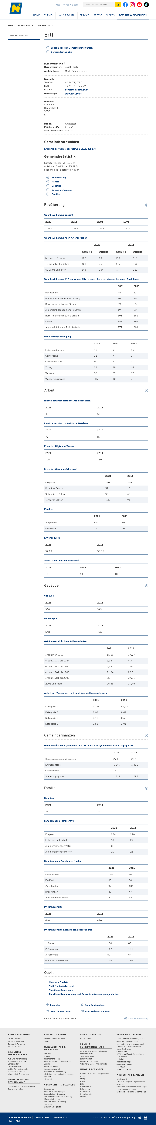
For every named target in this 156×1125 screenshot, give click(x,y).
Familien (47, 1054)
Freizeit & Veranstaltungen (54, 1039)
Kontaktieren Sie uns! (97, 1011)
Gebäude (53, 185)
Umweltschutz (86, 1094)
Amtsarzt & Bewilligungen (54, 1091)
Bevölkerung (56, 177)
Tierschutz (48, 1079)
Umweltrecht (85, 1091)
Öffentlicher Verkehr (124, 1064)
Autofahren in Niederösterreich (128, 1046)
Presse (98, 15)
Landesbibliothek (15, 1066)
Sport (46, 1041)
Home (36, 15)
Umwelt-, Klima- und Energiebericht (94, 1074)
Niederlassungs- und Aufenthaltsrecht (59, 1074)
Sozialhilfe (48, 1104)
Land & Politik (66, 15)
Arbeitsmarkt (121, 1079)
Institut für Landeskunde (18, 1069)
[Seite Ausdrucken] (145, 1118)
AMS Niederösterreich (61, 986)
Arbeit (52, 181)
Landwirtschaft (86, 1059)
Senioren (47, 1077)
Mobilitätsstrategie (123, 1062)
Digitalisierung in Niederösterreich (21, 1086)
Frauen (47, 1056)
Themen (48, 15)
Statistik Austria (58, 982)
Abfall (82, 1076)
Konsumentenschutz (52, 1069)
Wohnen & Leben (14, 1046)
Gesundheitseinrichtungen (54, 1094)
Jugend (47, 1064)
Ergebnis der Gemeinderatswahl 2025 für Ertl (70, 148)
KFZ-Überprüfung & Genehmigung (130, 1054)
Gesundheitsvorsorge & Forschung (58, 1096)
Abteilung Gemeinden (61, 990)
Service (84, 15)
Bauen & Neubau (14, 1039)
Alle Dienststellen (60, 1011)
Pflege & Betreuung (52, 1099)
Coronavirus (49, 1089)
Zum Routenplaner (95, 1005)
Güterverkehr (121, 1051)
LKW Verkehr (121, 1056)
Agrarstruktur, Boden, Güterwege (93, 1051)
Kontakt (14, 1121)
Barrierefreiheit (20, 1117)
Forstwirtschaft (86, 1054)
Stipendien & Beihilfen (17, 1071)
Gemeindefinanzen (59, 190)
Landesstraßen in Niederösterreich (130, 1044)
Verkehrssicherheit (124, 1069)
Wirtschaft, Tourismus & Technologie (131, 1092)
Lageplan (55, 1005)
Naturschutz (85, 1089)
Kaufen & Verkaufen (16, 1041)
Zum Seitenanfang (136, 1018)
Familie (53, 194)
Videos (110, 15)
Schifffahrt (120, 1067)
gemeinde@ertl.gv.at (76, 89)
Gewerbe (119, 1084)
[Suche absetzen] (118, 4)
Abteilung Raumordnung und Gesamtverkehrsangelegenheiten (84, 994)
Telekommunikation (15, 1089)
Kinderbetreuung (51, 1066)
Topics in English (71, 5)
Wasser (83, 1096)
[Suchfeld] (99, 4)
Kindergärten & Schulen (17, 1061)
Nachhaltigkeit (86, 1086)
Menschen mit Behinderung (55, 1071)
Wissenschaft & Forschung (18, 1074)
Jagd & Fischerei (87, 1056)
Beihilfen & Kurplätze (52, 1107)
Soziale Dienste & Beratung (55, 1102)
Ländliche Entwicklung (89, 1061)
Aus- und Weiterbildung (17, 1059)
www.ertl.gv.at (73, 93)
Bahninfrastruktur (123, 1049)
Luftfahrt (120, 1059)
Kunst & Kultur (86, 1039)
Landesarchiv (13, 1064)
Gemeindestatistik (59, 52)
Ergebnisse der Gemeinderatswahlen (69, 47)
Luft (82, 1084)
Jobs (58, 5)
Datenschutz (42, 1117)
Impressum (60, 1117)
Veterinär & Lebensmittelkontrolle (93, 1064)
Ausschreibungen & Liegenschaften (130, 1082)
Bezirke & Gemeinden (133, 15)
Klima (82, 1081)
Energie (83, 1079)
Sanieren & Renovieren (17, 1044)
